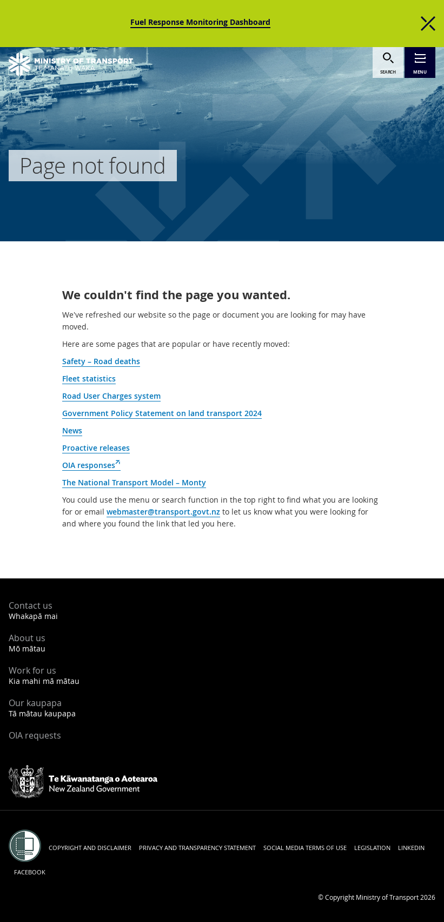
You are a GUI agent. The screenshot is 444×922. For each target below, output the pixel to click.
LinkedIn (411, 848)
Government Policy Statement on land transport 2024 (162, 413)
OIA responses (91, 465)
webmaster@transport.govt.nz (163, 511)
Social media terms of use (305, 848)
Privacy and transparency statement (197, 848)
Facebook (29, 872)
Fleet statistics (89, 378)
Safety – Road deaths (101, 361)
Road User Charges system (111, 396)
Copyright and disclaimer (90, 848)
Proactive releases (96, 448)
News (72, 430)
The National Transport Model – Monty (134, 482)
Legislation (372, 848)
